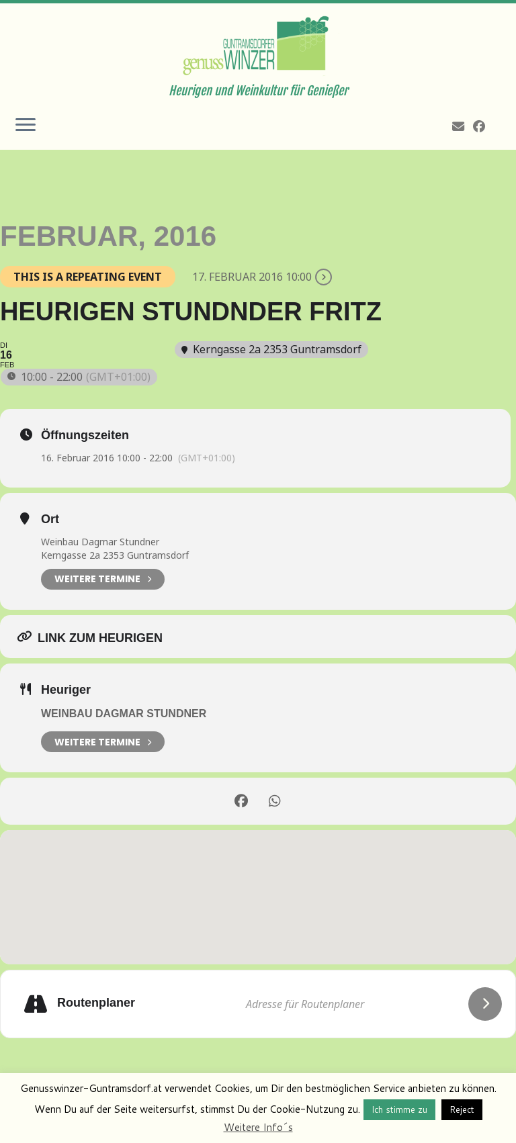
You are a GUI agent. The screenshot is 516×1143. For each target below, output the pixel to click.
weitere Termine (102, 741)
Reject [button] (461, 1109)
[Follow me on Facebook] (483, 126)
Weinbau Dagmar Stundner (100, 541)
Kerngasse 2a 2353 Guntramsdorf (115, 555)
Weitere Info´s (258, 1127)
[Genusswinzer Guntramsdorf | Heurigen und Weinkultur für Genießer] (258, 43)
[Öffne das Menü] (25, 126)
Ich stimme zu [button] (399, 1109)
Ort (50, 519)
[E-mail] (462, 126)
